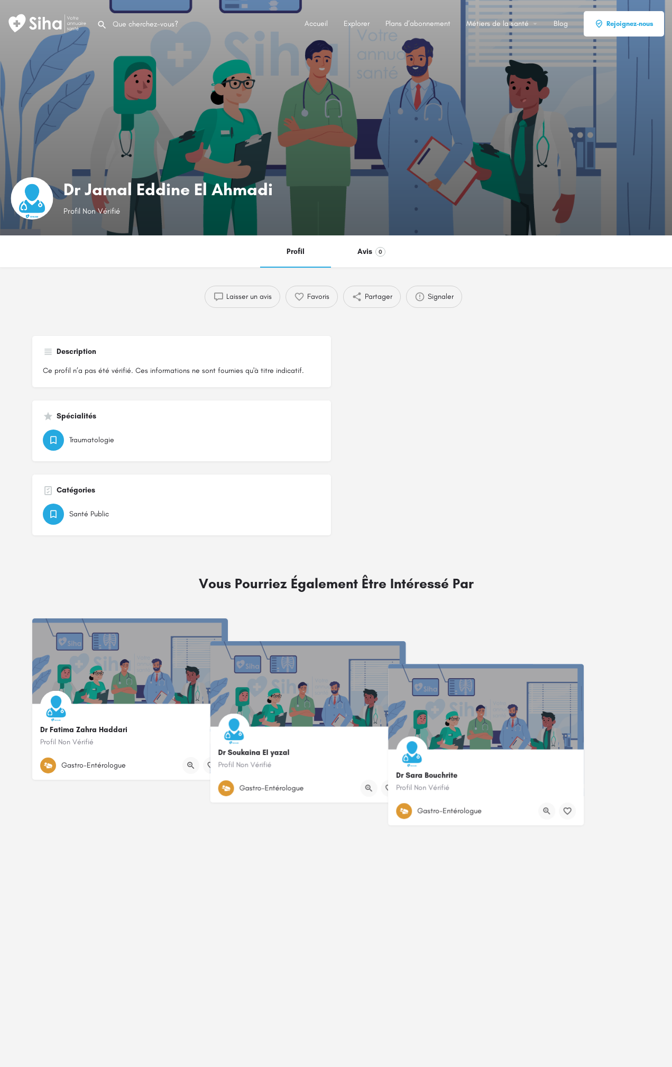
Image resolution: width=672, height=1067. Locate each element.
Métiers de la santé (497, 23)
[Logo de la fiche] (32, 198)
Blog (561, 23)
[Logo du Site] (48, 23)
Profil (296, 251)
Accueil (316, 23)
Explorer (357, 23)
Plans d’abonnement (417, 23)
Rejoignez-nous (623, 24)
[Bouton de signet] (211, 765)
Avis (371, 252)
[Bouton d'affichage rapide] (190, 765)
